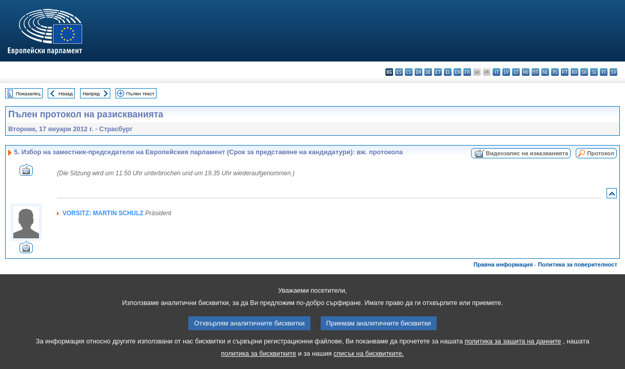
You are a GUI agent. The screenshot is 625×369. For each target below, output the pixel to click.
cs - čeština (409, 72)
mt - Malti (535, 72)
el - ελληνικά (448, 72)
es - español (399, 72)
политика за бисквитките (258, 361)
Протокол (600, 153)
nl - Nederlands (545, 72)
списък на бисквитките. (369, 361)
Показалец (28, 93)
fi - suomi (604, 72)
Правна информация (503, 264)
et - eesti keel (438, 72)
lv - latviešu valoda (506, 72)
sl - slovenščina (594, 72)
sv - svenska (613, 72)
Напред (91, 93)
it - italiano (496, 72)
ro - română (574, 72)
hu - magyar (526, 72)
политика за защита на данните (513, 349)
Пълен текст (140, 93)
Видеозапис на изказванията (527, 153)
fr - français (467, 72)
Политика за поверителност (577, 264)
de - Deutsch (428, 72)
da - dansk (418, 72)
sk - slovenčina (584, 72)
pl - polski (555, 72)
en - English (457, 72)
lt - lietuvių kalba (516, 72)
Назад (65, 93)
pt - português (565, 72)
